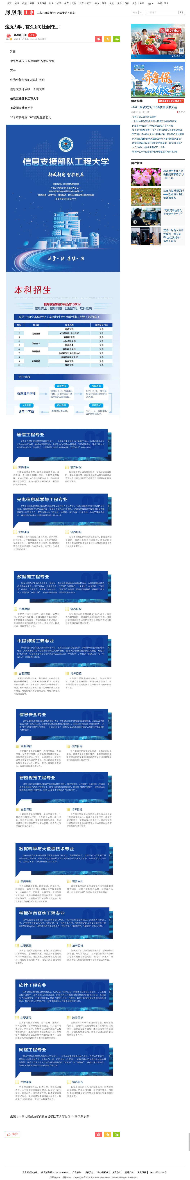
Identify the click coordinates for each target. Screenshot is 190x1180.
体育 (66, 3)
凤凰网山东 (20, 35)
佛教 (127, 3)
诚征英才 (89, 1172)
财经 (51, 3)
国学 (134, 3)
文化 (112, 3)
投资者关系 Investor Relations (55, 1172)
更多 (150, 3)
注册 (160, 3)
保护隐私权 (103, 1172)
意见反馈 (129, 1172)
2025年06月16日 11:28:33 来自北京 (30, 39)
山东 (39, 13)
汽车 (82, 3)
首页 (9, 3)
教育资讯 (62, 13)
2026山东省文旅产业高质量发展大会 (154, 107)
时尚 (74, 3)
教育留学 (49, 13)
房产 (89, 3)
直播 (32, 3)
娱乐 (59, 3)
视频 (24, 3)
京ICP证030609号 (158, 1172)
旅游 (119, 3)
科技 (97, 3)
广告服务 (76, 1172)
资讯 (17, 3)
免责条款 (116, 1172)
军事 (104, 3)
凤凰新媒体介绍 (29, 1172)
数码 (142, 3)
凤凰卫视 (41, 3)
